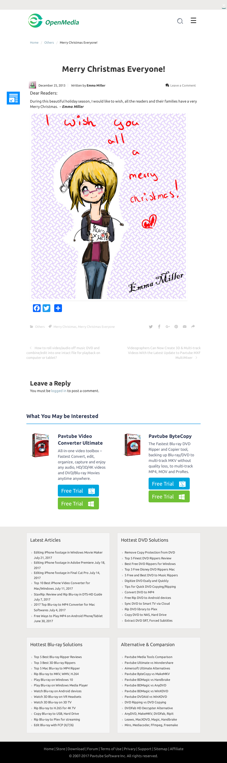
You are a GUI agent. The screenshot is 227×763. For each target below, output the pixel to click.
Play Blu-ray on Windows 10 (53, 679)
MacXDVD (143, 719)
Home (34, 42)
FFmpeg (156, 725)
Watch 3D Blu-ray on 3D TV (53, 702)
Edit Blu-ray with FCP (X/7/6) (54, 725)
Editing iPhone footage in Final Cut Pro (61, 572)
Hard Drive (158, 614)
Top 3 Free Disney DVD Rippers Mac (150, 569)
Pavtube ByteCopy (170, 436)
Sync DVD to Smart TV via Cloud (147, 603)
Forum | (93, 749)
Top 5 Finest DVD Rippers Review (148, 558)
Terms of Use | (111, 749)
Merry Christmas (64, 326)
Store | (61, 749)
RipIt (170, 713)
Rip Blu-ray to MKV (47, 673)
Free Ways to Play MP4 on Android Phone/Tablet (68, 616)
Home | (49, 749)
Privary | (130, 749)
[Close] (224, 4)
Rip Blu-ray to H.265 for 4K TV (55, 708)
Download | (77, 749)
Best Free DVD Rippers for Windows (150, 563)
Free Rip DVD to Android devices (148, 597)
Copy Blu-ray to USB (48, 713)
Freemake (171, 725)
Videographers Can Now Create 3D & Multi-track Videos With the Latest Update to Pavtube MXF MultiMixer (164, 353)
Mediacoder (141, 725)
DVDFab (159, 713)
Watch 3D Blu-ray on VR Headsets (57, 696)
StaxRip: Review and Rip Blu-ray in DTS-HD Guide (68, 594)
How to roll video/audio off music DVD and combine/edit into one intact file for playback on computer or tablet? (63, 353)
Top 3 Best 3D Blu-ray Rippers (55, 662)
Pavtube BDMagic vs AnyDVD (145, 685)
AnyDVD (130, 713)
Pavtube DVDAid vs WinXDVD (146, 696)
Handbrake (169, 719)
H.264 (75, 673)
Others (49, 42)
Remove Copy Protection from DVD (150, 552)
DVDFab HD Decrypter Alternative (149, 708)
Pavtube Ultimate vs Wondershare (149, 662)
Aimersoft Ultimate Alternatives (147, 668)
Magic (155, 719)
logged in (59, 391)
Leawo (129, 719)
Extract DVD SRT (136, 620)
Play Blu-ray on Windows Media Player (61, 685)
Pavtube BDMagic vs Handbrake (147, 679)
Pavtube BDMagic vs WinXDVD (146, 691)
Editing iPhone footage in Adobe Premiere (64, 562)
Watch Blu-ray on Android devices (58, 691)
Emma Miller (96, 85)
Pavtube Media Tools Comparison (148, 657)
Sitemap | (161, 749)
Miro (128, 725)
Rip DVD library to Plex (141, 609)
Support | (145, 749)
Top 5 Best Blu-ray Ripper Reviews (58, 657)
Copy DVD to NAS (137, 614)
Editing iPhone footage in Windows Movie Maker (68, 552)
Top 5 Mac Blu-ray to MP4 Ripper (57, 668)
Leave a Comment (183, 85)
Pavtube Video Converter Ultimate (80, 439)
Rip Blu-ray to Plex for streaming (57, 719)
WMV (65, 673)
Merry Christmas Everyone (96, 326)
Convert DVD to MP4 (139, 592)
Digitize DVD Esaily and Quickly (146, 580)
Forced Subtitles (161, 620)
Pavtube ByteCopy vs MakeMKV (147, 673)
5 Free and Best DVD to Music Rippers (151, 575)
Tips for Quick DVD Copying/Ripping (150, 586)
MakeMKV (145, 713)
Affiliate (176, 749)
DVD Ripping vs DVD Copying (145, 702)
